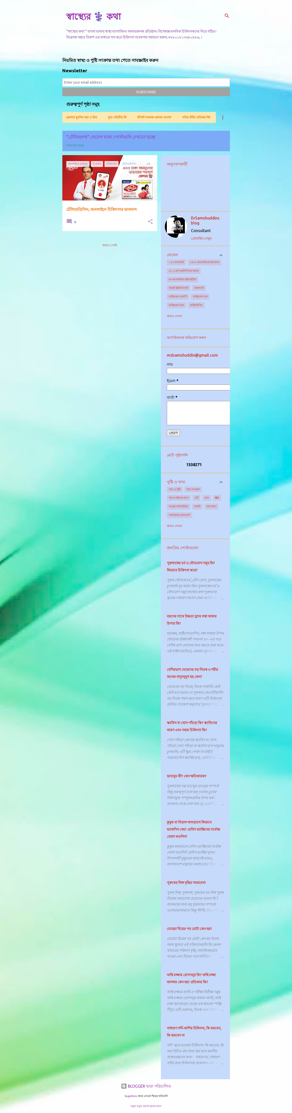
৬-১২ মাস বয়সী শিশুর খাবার (184, 270)
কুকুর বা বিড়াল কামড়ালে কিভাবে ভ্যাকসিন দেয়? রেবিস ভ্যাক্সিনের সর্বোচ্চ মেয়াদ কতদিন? (193, 829)
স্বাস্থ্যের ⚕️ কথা (93, 16)
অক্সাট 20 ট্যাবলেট (178, 287)
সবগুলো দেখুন (75, 145)
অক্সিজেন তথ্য (176, 305)
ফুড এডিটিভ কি (117, 117)
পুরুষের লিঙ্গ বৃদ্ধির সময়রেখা (186, 883)
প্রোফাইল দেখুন (201, 238)
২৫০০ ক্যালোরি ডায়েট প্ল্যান (204, 262)
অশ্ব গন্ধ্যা (211, 506)
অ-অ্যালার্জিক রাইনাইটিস (182, 279)
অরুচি (197, 506)
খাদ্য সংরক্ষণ (193, 489)
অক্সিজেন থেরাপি (178, 296)
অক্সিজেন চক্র (200, 296)
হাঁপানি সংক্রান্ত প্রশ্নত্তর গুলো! (154, 117)
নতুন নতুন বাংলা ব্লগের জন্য (146, 1106)
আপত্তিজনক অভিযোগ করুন (186, 337)
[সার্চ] (227, 16)
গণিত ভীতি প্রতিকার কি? (196, 117)
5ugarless (130, 1096)
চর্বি (196, 497)
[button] (150, 222)
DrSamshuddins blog (205, 220)
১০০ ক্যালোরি (176, 262)
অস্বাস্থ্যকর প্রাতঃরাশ (179, 514)
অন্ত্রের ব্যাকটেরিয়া (178, 506)
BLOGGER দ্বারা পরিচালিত (146, 1086)
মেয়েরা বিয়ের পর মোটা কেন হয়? (189, 929)
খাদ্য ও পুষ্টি (175, 489)
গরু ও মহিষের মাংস (179, 497)
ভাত (206, 497)
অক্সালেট (199, 287)
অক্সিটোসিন (196, 305)
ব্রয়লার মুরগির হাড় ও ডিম (81, 117)
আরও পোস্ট (109, 245)
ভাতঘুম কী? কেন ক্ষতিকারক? (186, 776)
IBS (217, 497)
